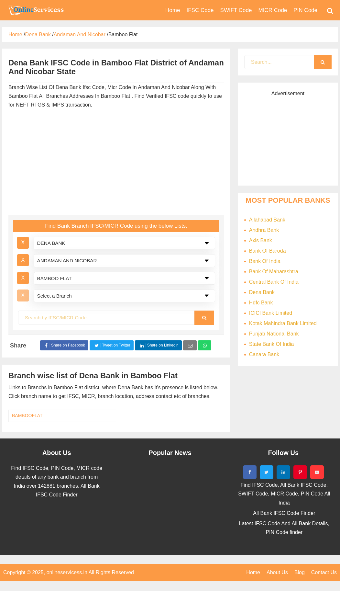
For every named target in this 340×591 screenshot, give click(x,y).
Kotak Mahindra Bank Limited (283, 323)
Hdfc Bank (261, 302)
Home (253, 572)
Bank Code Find (35, 10)
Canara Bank (264, 354)
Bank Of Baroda (267, 251)
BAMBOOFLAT (27, 415)
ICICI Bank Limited (270, 313)
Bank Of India (264, 261)
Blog (299, 572)
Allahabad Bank (267, 219)
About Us (277, 572)
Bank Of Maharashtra (273, 271)
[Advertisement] (113, 163)
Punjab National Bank (274, 333)
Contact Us (324, 572)
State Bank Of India (271, 344)
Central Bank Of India (274, 282)
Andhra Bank (264, 230)
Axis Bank (260, 240)
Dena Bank (262, 292)
